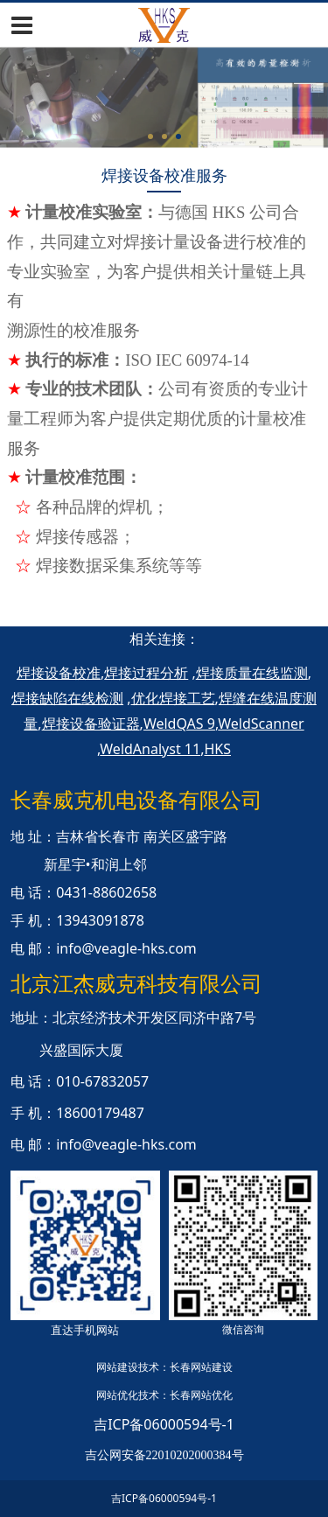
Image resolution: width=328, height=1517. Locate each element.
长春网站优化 (201, 1395)
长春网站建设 (201, 1367)
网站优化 (117, 1395)
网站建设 (117, 1367)
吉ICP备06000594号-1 (164, 1424)
